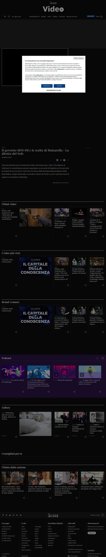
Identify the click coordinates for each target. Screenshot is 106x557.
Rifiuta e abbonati (78, 58)
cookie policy (60, 69)
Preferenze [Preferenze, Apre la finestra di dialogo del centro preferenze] (47, 85)
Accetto (59, 85)
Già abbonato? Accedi (54, 90)
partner (79, 75)
